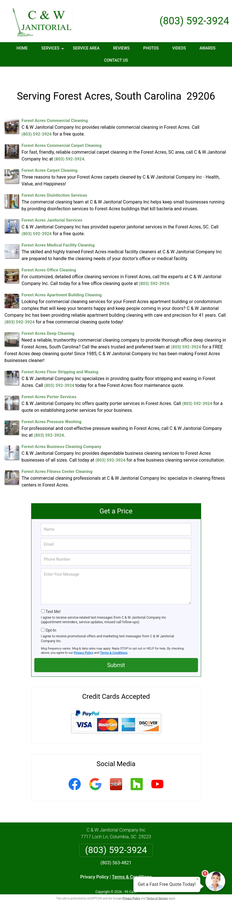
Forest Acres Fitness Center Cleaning (57, 461)
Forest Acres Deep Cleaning (48, 322)
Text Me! (53, 601)
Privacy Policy (83, 642)
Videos (179, 48)
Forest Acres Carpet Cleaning (49, 159)
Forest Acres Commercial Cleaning (55, 110)
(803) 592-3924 (194, 21)
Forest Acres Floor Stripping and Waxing (60, 361)
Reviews (121, 48)
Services (53, 50)
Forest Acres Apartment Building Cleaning (62, 284)
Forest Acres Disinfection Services (54, 184)
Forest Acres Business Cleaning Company (61, 436)
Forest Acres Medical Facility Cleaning (58, 234)
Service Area (86, 48)
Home (22, 48)
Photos (151, 48)
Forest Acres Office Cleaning (49, 259)
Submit (116, 654)
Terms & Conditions (113, 642)
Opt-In (51, 619)
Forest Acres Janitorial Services (52, 209)
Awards (207, 48)
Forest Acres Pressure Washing (51, 411)
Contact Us (116, 60)
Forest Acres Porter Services (49, 386)
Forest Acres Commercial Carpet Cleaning (61, 135)
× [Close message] (197, 879)
